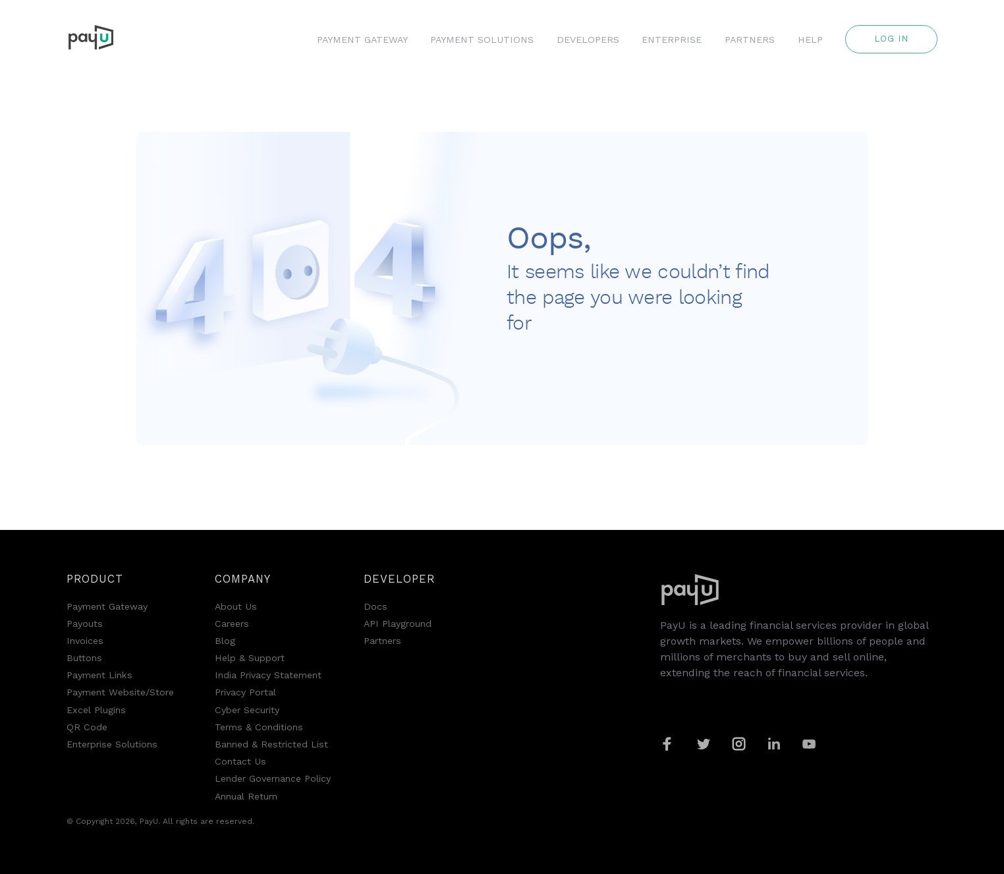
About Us (236, 606)
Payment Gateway (107, 606)
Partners (382, 640)
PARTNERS (750, 39)
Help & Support (250, 658)
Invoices (85, 640)
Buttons (84, 658)
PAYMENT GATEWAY (362, 39)
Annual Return (246, 796)
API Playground (398, 623)
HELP (810, 39)
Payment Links (99, 675)
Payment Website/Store (120, 692)
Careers (232, 623)
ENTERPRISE (672, 39)
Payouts (85, 623)
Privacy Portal (245, 692)
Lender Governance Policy (273, 778)
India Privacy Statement (268, 675)
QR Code (87, 727)
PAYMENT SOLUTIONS (482, 39)
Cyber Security (247, 710)
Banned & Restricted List (271, 744)
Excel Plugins (96, 710)
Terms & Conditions (259, 727)
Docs (375, 606)
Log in (891, 39)
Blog (225, 640)
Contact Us (240, 761)
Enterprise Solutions (112, 744)
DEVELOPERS (588, 39)
